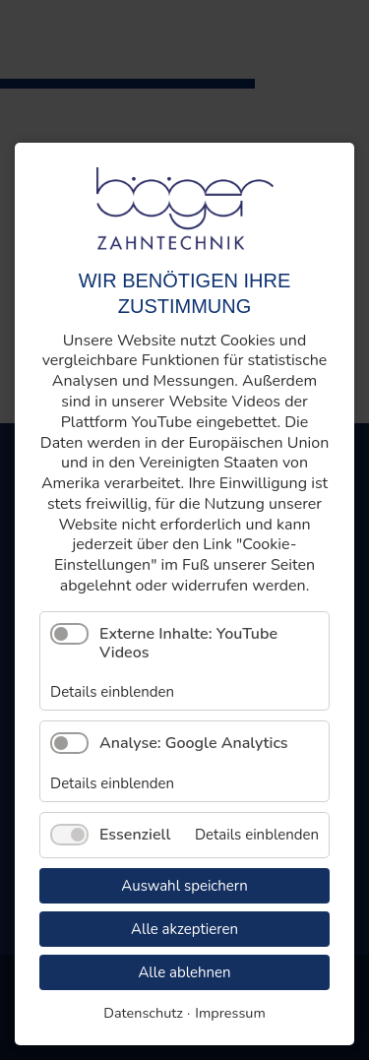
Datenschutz (143, 1013)
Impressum (230, 1013)
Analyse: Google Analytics (193, 743)
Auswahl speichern (184, 886)
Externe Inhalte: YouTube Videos (188, 643)
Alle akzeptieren (184, 929)
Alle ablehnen (184, 972)
